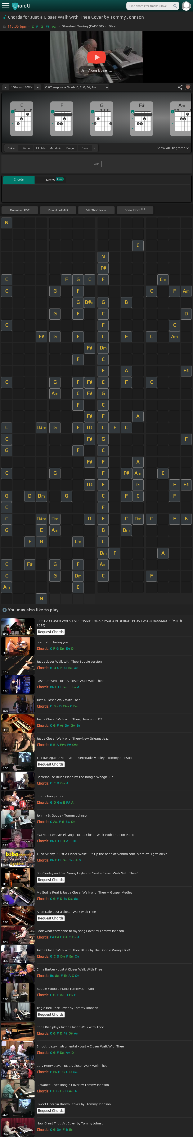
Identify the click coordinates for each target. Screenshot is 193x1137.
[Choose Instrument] (95, 148)
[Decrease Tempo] (5, 87)
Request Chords (50, 632)
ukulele (40, 148)
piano (26, 148)
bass (85, 148)
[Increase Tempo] (37, 87)
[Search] (175, 6)
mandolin (55, 148)
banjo (70, 148)
